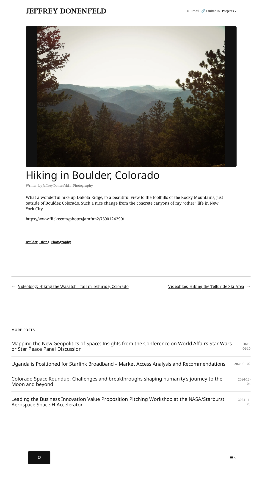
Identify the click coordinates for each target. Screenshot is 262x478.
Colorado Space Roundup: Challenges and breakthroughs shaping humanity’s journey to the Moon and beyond (116, 381)
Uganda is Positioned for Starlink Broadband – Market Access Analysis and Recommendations (118, 364)
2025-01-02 (242, 364)
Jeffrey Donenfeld (66, 10)
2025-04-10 (247, 346)
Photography (83, 185)
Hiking (44, 242)
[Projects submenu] (229, 11)
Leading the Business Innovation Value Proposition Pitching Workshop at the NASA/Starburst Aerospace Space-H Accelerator (117, 401)
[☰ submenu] (233, 457)
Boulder (32, 242)
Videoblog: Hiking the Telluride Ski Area (206, 286)
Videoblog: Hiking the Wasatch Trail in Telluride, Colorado (73, 286)
